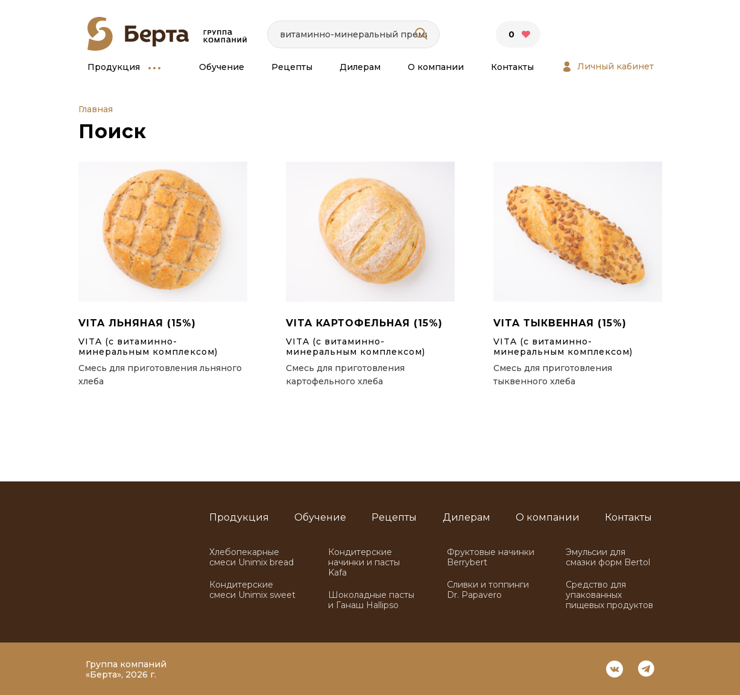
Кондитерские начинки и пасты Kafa (364, 562)
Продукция (113, 67)
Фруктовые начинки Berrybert (490, 557)
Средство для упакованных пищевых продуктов (609, 595)
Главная (95, 109)
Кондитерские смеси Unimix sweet (252, 590)
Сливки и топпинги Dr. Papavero (488, 590)
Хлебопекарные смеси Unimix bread (251, 557)
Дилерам (360, 67)
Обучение (221, 67)
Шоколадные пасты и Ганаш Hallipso (371, 600)
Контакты (512, 67)
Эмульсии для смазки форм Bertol (608, 557)
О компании (436, 67)
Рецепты (291, 67)
